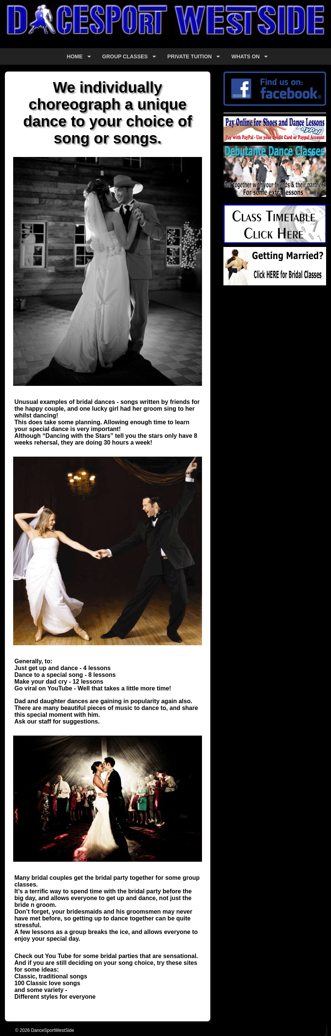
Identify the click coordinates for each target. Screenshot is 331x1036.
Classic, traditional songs (50, 976)
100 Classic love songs (47, 983)
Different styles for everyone (55, 996)
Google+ (234, 306)
